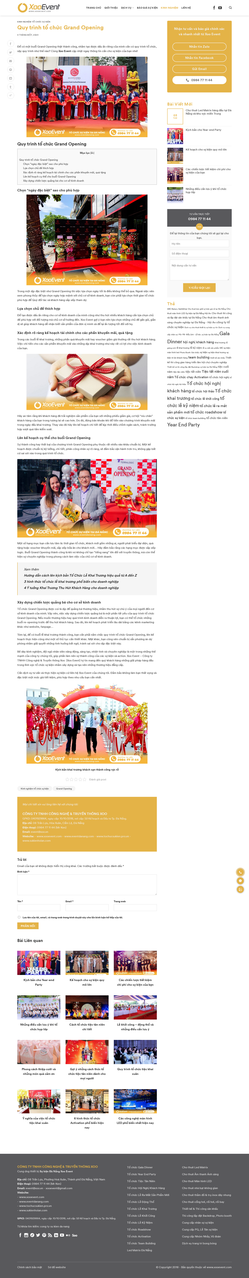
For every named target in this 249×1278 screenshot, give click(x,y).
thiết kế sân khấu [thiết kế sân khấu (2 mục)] (217, 357)
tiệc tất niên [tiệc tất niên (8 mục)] (193, 371)
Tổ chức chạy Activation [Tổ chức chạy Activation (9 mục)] (191, 377)
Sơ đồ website (57, 1267)
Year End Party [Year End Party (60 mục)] (183, 424)
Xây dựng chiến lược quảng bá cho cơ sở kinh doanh (53, 180)
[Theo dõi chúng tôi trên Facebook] (214, 8)
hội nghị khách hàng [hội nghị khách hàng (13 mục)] (198, 342)
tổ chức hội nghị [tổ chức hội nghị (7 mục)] (219, 377)
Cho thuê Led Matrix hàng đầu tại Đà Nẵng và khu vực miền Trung (208, 112)
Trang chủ (93, 8)
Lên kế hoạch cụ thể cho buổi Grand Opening (49, 176)
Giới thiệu (111, 8)
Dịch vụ (127, 8)
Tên (20, 901)
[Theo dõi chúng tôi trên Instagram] (26, 1235)
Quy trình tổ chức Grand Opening (38, 160)
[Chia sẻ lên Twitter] (10, 52)
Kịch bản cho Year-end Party (203, 129)
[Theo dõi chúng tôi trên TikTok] (32, 1235)
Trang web (120, 901)
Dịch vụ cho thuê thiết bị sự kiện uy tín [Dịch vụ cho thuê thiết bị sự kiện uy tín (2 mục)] (201, 327)
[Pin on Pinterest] (10, 69)
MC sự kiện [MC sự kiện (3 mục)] (225, 348)
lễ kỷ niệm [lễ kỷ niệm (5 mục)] (196, 348)
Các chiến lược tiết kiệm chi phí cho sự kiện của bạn (208, 170)
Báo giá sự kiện (147, 8)
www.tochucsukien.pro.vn (112, 836)
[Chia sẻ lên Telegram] (10, 95)
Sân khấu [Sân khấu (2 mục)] (195, 352)
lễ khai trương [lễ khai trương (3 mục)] (183, 348)
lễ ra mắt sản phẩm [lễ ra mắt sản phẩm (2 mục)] (211, 347)
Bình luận (23, 871)
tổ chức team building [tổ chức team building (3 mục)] (195, 418)
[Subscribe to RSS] (50, 1235)
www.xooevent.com (49, 836)
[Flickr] (68, 1235)
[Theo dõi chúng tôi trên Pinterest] (44, 1235)
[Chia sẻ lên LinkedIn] (10, 78)
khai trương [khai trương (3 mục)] (220, 342)
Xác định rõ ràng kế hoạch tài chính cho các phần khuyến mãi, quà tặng (64, 172)
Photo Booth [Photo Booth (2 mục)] (185, 352)
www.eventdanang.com (79, 836)
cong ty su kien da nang (54, 1226)
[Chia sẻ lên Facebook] (10, 43)
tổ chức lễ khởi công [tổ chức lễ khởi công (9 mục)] (205, 398)
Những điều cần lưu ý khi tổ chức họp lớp (206, 190)
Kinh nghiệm (169, 8)
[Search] (230, 7)
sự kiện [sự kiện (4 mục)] (204, 352)
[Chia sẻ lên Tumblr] (10, 86)
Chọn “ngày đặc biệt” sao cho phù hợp (45, 164)
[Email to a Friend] (10, 60)
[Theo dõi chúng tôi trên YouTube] (220, 8)
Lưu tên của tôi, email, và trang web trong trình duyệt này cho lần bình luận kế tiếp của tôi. (73, 917)
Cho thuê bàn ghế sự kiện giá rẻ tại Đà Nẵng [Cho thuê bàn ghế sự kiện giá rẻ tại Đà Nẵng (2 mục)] (207, 308)
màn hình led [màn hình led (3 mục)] (173, 352)
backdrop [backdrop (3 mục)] (182, 308)
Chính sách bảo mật (29, 1267)
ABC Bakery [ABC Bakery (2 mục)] (172, 308)
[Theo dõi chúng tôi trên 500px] (74, 1235)
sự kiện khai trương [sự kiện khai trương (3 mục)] (217, 352)
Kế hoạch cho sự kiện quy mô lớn (206, 149)
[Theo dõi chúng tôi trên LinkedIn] (56, 1235)
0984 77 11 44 (46, 827)
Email (69, 901)
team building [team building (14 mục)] (199, 357)
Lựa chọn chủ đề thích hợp (38, 168)
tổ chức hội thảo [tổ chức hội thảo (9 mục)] (203, 391)
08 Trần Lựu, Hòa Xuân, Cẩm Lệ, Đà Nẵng (58, 823)
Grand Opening (64, 788)
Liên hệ (186, 8)
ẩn (92, 153)
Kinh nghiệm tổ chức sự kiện (33, 21)
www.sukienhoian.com (36, 840)
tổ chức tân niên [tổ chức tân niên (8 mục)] (217, 417)
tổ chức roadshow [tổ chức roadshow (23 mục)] (207, 412)
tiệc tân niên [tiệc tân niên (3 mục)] (179, 372)
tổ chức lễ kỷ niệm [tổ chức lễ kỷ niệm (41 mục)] (195, 401)
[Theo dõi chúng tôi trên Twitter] (38, 1235)
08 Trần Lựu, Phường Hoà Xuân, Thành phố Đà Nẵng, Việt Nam (66, 1179)
